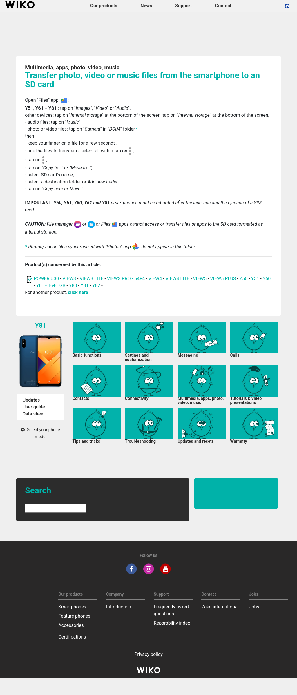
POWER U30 (46, 278)
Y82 (96, 285)
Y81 (85, 285)
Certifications (72, 637)
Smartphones (72, 607)
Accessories (71, 625)
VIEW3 (69, 278)
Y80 (73, 285)
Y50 (244, 278)
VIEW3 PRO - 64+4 (126, 278)
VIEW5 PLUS (223, 278)
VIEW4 (155, 278)
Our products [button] (103, 5)
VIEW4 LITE (177, 278)
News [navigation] (146, 5)
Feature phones (74, 616)
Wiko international (219, 607)
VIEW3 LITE (91, 278)
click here (78, 292)
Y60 (267, 278)
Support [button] (183, 5)
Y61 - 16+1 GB (51, 285)
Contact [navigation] (223, 5)
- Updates (30, 400)
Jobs (254, 607)
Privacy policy (148, 654)
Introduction (118, 607)
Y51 (255, 278)
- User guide (32, 407)
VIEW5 (200, 278)
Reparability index (172, 623)
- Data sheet (32, 414)
